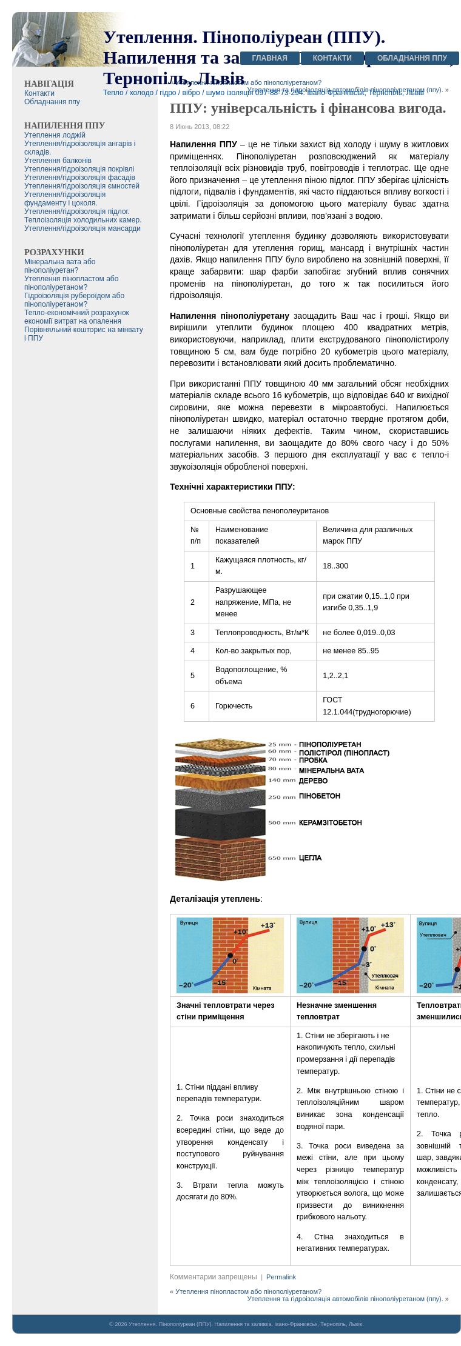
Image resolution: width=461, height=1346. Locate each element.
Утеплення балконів (58, 160)
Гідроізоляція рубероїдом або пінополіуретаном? (74, 300)
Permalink (281, 1277)
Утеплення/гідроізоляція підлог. (77, 211)
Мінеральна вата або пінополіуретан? (59, 266)
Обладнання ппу (412, 58)
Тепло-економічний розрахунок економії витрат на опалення (76, 316)
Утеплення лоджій (55, 135)
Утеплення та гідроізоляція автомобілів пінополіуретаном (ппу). (345, 1298)
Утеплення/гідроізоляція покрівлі (79, 169)
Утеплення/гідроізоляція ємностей (82, 186)
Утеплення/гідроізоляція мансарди (82, 228)
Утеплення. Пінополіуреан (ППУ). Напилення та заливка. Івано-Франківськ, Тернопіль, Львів (245, 1324)
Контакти (332, 58)
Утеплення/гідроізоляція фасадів (79, 177)
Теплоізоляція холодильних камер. (83, 220)
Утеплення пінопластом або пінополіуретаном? (248, 1291)
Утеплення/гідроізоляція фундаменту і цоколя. (65, 198)
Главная (270, 58)
